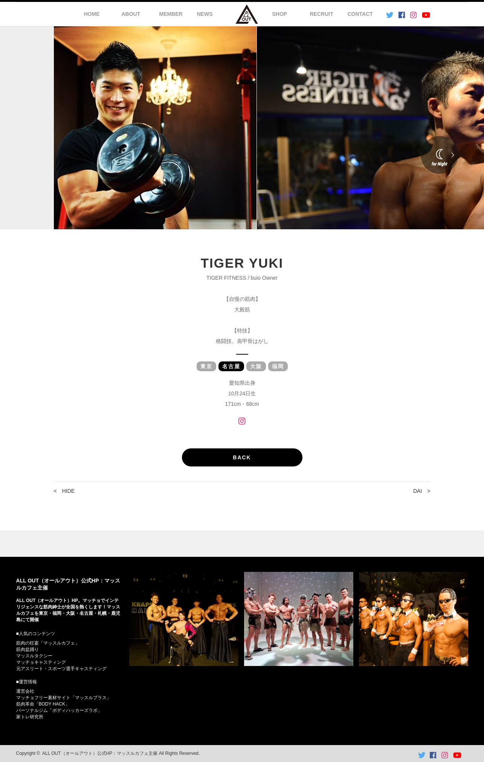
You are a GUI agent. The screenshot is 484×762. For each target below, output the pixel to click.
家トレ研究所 (29, 716)
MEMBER (171, 14)
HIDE (68, 491)
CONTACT (360, 14)
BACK (242, 457)
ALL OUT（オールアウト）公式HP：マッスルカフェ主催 (99, 753)
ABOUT (131, 14)
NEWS (205, 14)
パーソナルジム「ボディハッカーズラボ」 (59, 710)
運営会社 (25, 691)
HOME (92, 14)
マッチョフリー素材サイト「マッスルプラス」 (63, 697)
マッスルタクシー (34, 655)
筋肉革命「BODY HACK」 (43, 704)
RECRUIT (321, 14)
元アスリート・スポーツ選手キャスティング (61, 668)
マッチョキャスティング (41, 662)
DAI (417, 491)
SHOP (279, 14)
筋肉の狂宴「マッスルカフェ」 (47, 643)
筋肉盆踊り (27, 649)
